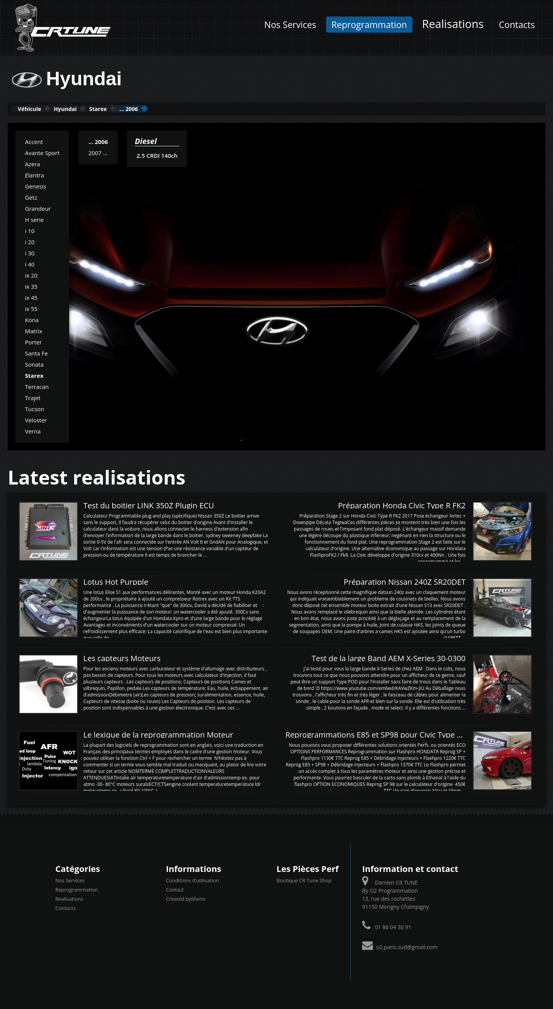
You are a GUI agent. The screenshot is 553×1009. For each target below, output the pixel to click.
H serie (34, 219)
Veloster (36, 419)
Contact (175, 888)
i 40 (30, 263)
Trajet (32, 397)
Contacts (517, 24)
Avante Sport (42, 152)
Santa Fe (36, 352)
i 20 (30, 241)
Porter (33, 341)
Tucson (34, 408)
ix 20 (31, 274)
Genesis (35, 185)
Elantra (34, 174)
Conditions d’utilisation (192, 879)
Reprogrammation (369, 24)
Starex (135, 108)
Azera (32, 163)
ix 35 (31, 285)
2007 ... (98, 152)
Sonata (34, 363)
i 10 (30, 230)
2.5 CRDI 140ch (157, 155)
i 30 (30, 252)
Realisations (452, 23)
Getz (31, 196)
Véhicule (37, 108)
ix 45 (31, 297)
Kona (32, 319)
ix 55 (31, 308)
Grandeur (38, 208)
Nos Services (290, 24)
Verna (33, 430)
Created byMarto (185, 898)
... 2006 (179, 108)
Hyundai (87, 108)
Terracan (37, 386)
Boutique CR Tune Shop (303, 879)
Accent (34, 141)
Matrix (33, 330)
